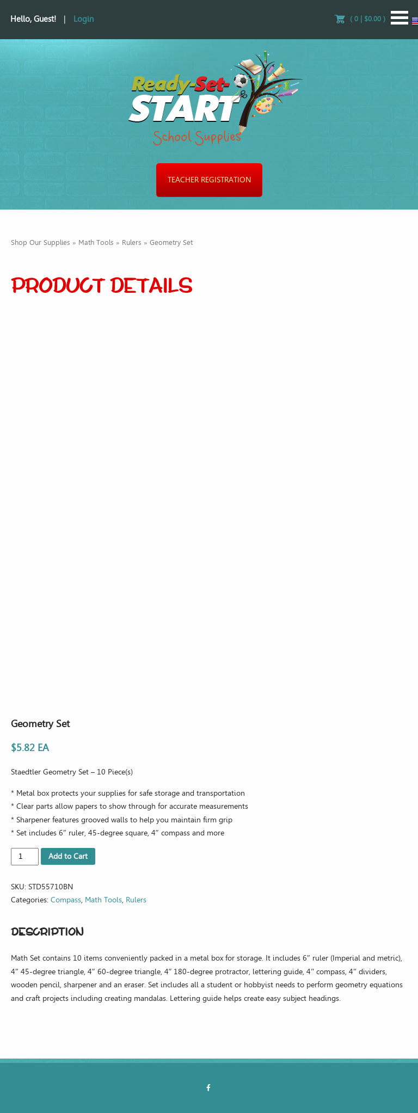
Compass (66, 900)
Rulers (132, 242)
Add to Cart (68, 856)
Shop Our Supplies (40, 242)
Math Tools (96, 242)
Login (83, 19)
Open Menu (399, 17)
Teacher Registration (209, 180)
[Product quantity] (25, 856)
